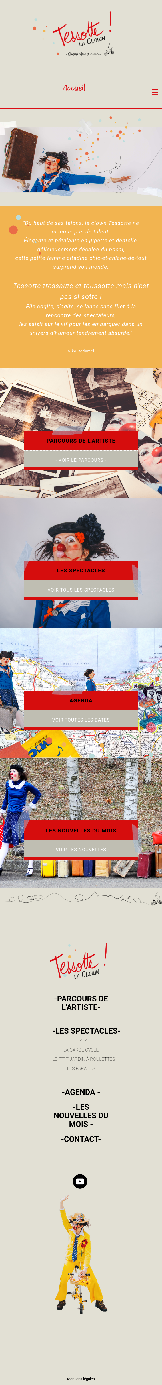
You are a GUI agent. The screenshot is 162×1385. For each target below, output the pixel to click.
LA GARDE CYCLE (81, 1050)
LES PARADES (81, 1068)
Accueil (74, 89)
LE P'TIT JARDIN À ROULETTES (84, 1059)
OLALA (81, 1040)
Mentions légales (81, 1379)
